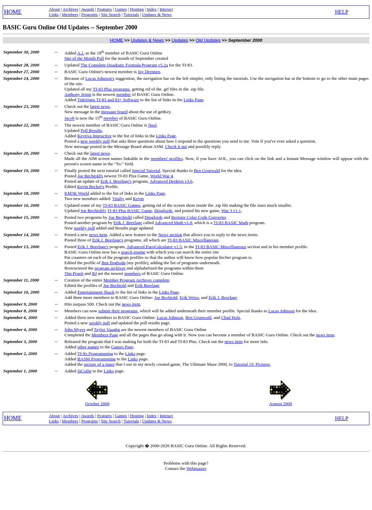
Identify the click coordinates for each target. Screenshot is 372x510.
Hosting (137, 9)
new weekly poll (95, 141)
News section (170, 234)
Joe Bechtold (120, 217)
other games (88, 346)
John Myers (74, 329)
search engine (133, 251)
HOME (13, 12)
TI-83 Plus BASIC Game (129, 210)
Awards (87, 9)
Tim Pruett (73, 273)
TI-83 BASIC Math (231, 222)
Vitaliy (118, 198)
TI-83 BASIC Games (121, 205)
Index (152, 9)
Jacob (69, 118)
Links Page (193, 99)
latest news (100, 106)
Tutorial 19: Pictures (252, 364)
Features (104, 9)
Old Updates (208, 40)
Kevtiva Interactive (94, 135)
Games (121, 9)
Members (70, 14)
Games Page (122, 346)
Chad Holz (230, 317)
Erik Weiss (189, 297)
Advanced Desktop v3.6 (171, 181)
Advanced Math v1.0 (173, 222)
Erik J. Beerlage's (115, 181)
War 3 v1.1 (231, 210)
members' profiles (167, 158)
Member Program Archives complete (136, 280)
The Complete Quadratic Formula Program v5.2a (124, 64)
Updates (179, 40)
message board (114, 111)
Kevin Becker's (90, 186)
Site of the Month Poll (84, 58)
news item (98, 234)
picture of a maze (99, 364)
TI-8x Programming (95, 353)
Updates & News (157, 14)
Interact (166, 9)
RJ (94, 273)
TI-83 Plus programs (111, 89)
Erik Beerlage (147, 285)
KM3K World (76, 193)
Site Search (110, 14)
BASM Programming (96, 358)
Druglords (163, 210)
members (132, 273)
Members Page (104, 334)
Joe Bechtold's (90, 175)
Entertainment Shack (95, 292)
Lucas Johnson (281, 310)
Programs (89, 14)
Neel (152, 125)
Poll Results (91, 130)
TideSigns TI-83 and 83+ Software (108, 99)
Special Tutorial (146, 170)
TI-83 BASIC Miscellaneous (193, 239)
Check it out (176, 146)
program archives (109, 268)
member (123, 94)
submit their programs (118, 310)
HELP (341, 12)
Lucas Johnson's (99, 78)
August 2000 (280, 403)
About (54, 9)
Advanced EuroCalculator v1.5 (153, 246)
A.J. (80, 52)
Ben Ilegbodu (113, 262)
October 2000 (97, 403)
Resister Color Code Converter (198, 217)
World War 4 (161, 175)
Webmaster (196, 468)
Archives (70, 9)
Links (54, 14)
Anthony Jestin (77, 94)
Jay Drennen (149, 71)
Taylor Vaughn (107, 329)
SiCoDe (84, 370)
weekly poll (84, 227)
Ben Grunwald (207, 170)
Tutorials (131, 14)
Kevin (138, 198)
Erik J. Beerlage (127, 222)
